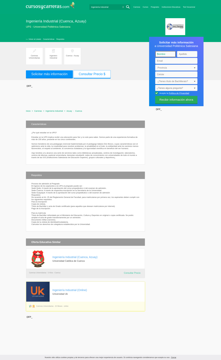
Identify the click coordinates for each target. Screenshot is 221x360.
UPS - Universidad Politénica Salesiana (48, 26)
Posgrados (155, 7)
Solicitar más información (49, 74)
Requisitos (60, 39)
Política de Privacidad (179, 93)
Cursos (145, 7)
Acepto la (174, 93)
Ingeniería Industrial (54, 111)
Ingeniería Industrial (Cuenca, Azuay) (75, 257)
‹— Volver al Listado (33, 39)
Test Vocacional (189, 7)
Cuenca (78, 111)
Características (48, 39)
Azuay (69, 111)
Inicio (28, 111)
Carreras (136, 7)
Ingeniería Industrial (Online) (69, 290)
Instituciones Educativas (171, 7)
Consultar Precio (132, 273)
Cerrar (173, 357)
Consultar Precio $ (92, 74)
